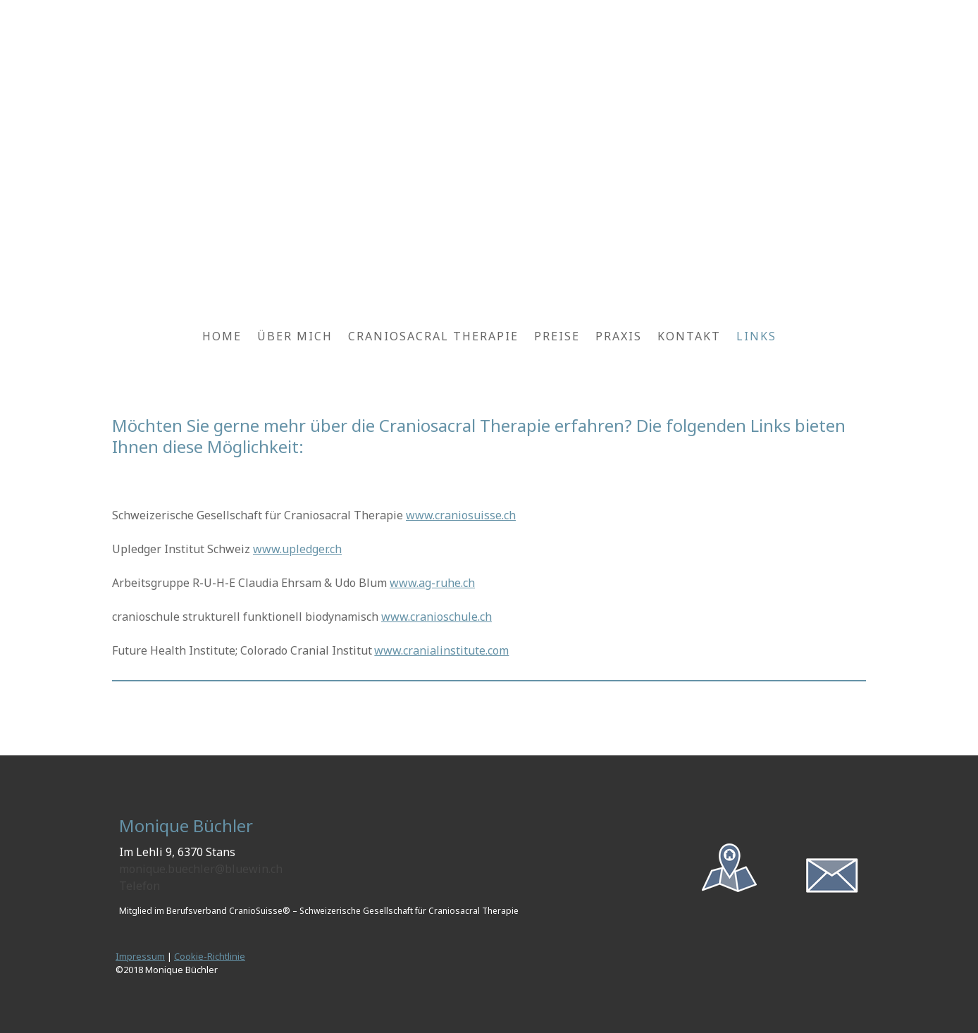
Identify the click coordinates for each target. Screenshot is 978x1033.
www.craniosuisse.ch (461, 515)
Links (756, 336)
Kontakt (689, 336)
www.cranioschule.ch (436, 616)
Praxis (618, 336)
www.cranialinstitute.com (441, 650)
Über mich (295, 336)
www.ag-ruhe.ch (432, 582)
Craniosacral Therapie (433, 336)
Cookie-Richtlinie (209, 956)
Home (222, 336)
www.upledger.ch (297, 549)
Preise (557, 336)
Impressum (140, 956)
